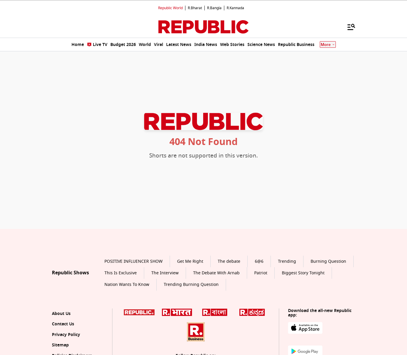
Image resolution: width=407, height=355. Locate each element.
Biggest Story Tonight (303, 273)
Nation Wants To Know (126, 284)
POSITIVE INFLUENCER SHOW (133, 261)
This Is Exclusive (120, 273)
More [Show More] (328, 44)
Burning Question (328, 261)
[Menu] (348, 27)
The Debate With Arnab (216, 273)
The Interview (165, 273)
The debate (229, 261)
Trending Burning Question (191, 284)
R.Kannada (235, 8)
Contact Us (63, 324)
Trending (287, 261)
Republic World (170, 8)
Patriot (260, 273)
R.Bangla (214, 8)
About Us (61, 314)
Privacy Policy (66, 335)
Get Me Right (190, 261)
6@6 (259, 261)
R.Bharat (195, 8)
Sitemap (60, 345)
